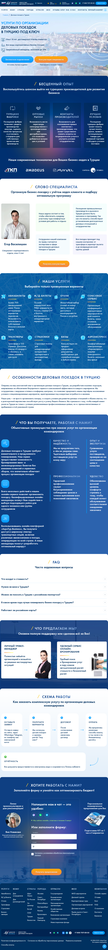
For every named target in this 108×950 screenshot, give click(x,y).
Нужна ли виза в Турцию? (15, 586)
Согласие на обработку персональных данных (46, 941)
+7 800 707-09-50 (88, 3)
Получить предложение (46, 872)
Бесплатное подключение (17, 59)
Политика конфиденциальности (13, 941)
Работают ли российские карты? (19, 610)
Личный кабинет (95, 10)
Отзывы (56, 10)
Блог (63, 10)
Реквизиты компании (73, 941)
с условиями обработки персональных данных (54, 854)
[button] (5, 10)
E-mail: (35, 842)
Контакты (82, 10)
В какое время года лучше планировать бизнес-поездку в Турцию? (37, 602)
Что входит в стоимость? (14, 579)
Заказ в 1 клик (101, 3)
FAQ (67, 10)
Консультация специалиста (51, 59)
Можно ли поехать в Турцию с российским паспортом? (30, 594)
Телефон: (35, 832)
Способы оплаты (7, 945)
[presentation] (46, 863)
